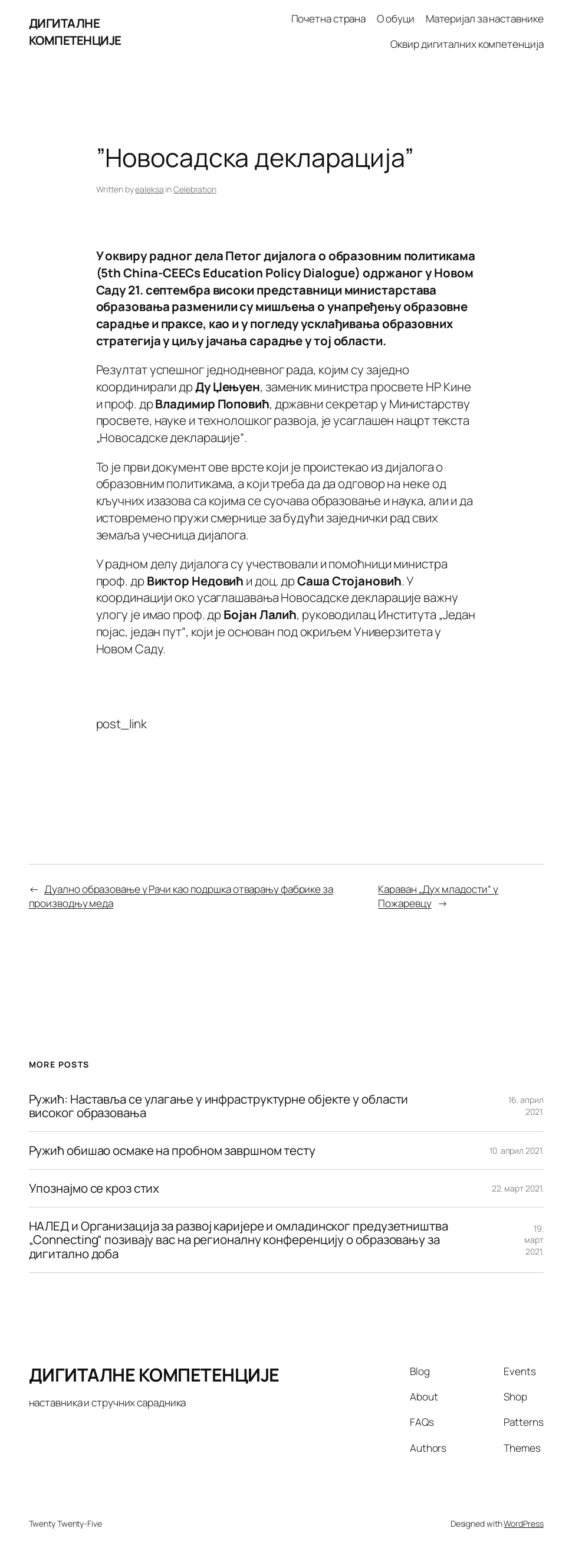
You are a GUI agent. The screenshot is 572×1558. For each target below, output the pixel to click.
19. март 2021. (534, 1240)
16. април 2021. (525, 1105)
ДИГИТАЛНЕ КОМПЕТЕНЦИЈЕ (75, 31)
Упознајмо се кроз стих (94, 1188)
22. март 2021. (518, 1188)
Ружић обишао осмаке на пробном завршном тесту (172, 1150)
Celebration (194, 189)
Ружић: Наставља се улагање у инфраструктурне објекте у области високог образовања (219, 1106)
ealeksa (149, 189)
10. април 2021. (516, 1150)
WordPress (523, 1523)
